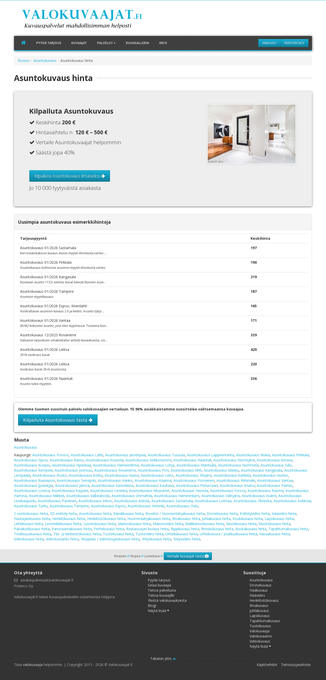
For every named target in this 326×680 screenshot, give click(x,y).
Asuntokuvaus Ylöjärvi (193, 475)
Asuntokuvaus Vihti (186, 470)
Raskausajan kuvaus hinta (147, 528)
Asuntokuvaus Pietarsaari (197, 485)
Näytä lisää (158, 610)
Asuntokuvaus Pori (153, 470)
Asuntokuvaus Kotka (86, 475)
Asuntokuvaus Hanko (115, 480)
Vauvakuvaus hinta (274, 533)
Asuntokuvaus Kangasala (261, 470)
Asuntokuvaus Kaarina (153, 480)
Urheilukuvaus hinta (182, 533)
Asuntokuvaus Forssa (228, 490)
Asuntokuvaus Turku (31, 505)
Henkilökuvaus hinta (68, 518)
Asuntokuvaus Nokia (253, 454)
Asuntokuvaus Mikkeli (46, 495)
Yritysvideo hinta (186, 539)
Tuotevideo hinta (149, 533)
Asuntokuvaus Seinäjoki (76, 480)
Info (163, 43)
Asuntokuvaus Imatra (237, 485)
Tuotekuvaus (260, 625)
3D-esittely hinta (63, 513)
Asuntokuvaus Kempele (33, 470)
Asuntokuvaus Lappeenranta (210, 454)
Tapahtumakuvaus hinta (288, 528)
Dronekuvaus (260, 585)
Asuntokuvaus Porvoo (50, 454)
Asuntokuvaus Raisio (67, 460)
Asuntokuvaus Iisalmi (259, 495)
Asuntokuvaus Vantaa (275, 480)
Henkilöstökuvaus (264, 600)
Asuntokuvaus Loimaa (213, 500)
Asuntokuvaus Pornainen (193, 480)
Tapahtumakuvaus (265, 620)
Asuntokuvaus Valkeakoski (88, 495)
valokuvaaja (33, 664)
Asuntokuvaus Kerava (274, 460)
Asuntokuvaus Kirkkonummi (148, 460)
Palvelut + (106, 43)
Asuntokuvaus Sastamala (172, 500)
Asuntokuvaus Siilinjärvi (220, 495)
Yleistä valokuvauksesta (167, 600)
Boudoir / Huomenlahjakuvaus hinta (175, 513)
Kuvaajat (79, 43)
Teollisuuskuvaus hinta (32, 533)
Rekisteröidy (294, 43)
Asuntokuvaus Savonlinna (112, 485)
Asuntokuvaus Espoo (108, 505)
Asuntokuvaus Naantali (192, 460)
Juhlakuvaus (259, 610)
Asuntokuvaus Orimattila (132, 495)
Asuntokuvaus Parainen (57, 500)
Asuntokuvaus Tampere (69, 505)
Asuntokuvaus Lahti (87, 454)
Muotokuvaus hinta (274, 523)
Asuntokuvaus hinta (95, 513)
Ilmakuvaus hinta (186, 518)
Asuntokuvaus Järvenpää (125, 454)
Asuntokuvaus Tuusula (166, 454)
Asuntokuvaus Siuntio (270, 475)
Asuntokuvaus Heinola (189, 490)
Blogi (152, 605)
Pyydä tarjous (48, 43)
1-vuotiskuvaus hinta (31, 513)
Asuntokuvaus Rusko (49, 475)
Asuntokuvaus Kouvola (105, 460)
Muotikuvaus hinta (241, 523)
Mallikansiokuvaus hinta (204, 523)
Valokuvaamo (261, 636)
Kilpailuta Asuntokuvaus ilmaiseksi (69, 176)
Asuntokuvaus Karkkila (232, 475)
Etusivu (24, 60)
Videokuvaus (260, 641)
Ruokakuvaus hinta (250, 528)
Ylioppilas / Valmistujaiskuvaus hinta (110, 539)
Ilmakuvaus (259, 605)
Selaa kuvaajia (159, 585)
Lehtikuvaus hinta (28, 523)
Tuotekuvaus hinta (118, 533)
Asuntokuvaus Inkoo (95, 500)
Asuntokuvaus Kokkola (292, 500)
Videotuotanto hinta (62, 539)
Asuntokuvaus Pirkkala (290, 454)
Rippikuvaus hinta (185, 528)
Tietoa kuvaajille (161, 595)
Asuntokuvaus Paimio (275, 485)
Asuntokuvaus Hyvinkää (71, 465)
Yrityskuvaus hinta (156, 539)
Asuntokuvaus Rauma (265, 490)
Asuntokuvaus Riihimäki (235, 480)
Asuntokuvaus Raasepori (34, 480)
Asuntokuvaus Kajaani (70, 490)
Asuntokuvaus (45, 60)
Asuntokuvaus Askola (131, 500)
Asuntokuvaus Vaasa (122, 475)
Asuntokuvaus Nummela (238, 465)
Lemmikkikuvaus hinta (63, 523)
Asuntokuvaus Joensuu (73, 470)
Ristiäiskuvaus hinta (217, 528)
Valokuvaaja (259, 631)
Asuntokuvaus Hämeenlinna (116, 465)
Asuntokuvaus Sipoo (31, 460)
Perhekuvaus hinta (109, 528)
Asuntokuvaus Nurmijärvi (234, 460)
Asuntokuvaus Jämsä (72, 485)
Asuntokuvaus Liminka (108, 490)
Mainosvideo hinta (168, 523)
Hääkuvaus (259, 590)
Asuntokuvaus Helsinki (146, 505)
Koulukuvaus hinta (248, 518)
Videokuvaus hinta (29, 539)
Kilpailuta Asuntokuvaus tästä (57, 420)
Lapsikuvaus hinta (279, 518)
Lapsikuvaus (260, 615)
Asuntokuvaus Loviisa (32, 490)
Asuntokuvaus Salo (276, 465)
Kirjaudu (269, 43)
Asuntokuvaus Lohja (157, 465)
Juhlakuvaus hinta (216, 518)
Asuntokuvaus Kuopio (32, 465)
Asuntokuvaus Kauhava (154, 485)
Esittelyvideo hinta (255, 513)
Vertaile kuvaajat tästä (188, 556)
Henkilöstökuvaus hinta (106, 518)
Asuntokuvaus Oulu (182, 505)
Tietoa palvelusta (162, 590)
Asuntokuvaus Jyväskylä (33, 485)
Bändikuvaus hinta (128, 513)
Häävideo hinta (284, 513)
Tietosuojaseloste (296, 664)
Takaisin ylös (163, 658)
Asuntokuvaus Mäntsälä (196, 465)
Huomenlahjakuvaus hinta (148, 518)
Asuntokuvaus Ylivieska (252, 500)
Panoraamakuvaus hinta (72, 528)
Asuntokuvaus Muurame (149, 490)
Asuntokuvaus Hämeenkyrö (176, 495)
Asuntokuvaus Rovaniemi (115, 470)
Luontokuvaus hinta (99, 523)
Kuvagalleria (137, 43)
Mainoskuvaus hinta (134, 523)
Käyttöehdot (267, 664)
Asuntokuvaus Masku (221, 470)
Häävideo (257, 595)
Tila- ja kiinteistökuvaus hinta (77, 533)
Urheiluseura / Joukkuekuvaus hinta (228, 533)
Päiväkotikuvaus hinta (32, 528)
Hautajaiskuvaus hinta (32, 518)
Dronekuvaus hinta (222, 513)
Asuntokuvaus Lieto (157, 475)
